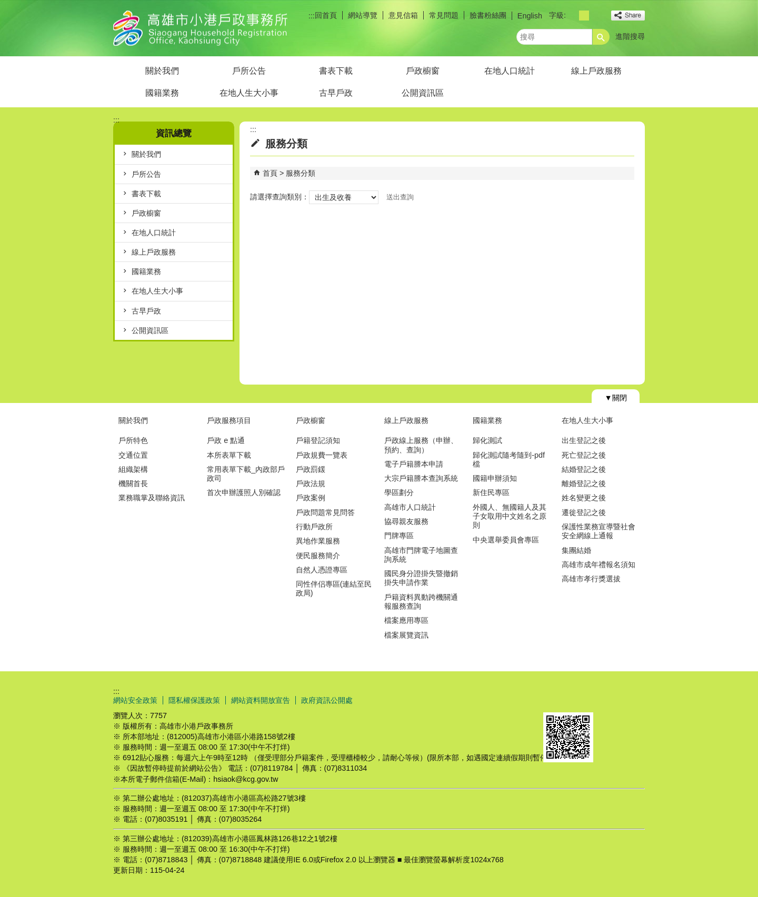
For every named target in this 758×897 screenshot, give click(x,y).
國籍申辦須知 (495, 478)
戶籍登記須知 (318, 440)
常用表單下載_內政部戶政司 (246, 473)
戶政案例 (310, 497)
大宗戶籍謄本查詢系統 (421, 478)
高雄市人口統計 (410, 507)
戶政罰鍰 (310, 469)
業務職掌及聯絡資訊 (151, 497)
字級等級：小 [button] (572, 15)
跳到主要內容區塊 (5, 5)
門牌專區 (399, 535)
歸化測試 (487, 440)
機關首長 (133, 483)
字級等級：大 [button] (595, 15)
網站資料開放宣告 (260, 700)
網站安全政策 (135, 700)
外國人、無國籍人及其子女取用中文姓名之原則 (509, 516)
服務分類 (300, 173)
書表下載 (336, 70)
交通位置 (133, 455)
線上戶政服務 (596, 70)
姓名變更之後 (584, 497)
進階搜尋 (630, 36)
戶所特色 (133, 440)
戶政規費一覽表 (321, 455)
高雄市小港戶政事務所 (202, 28)
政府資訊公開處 (327, 700)
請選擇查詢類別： (279, 197)
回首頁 (326, 15)
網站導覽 (362, 15)
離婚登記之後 (584, 483)
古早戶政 (336, 92)
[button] (601, 37)
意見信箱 (403, 15)
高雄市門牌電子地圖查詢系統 (421, 554)
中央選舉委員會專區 (506, 540)
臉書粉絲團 (488, 15)
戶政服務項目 (229, 420)
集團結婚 (576, 550)
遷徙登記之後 (584, 512)
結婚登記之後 (584, 469)
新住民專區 (491, 492)
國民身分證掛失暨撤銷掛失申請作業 (421, 578)
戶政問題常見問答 (325, 512)
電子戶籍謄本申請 (413, 464)
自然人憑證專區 (321, 570)
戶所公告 (249, 70)
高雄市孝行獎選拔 (591, 579)
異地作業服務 (318, 541)
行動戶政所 (314, 526)
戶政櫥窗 (423, 70)
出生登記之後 (584, 440)
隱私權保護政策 (194, 700)
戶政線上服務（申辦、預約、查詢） (421, 444)
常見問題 (443, 15)
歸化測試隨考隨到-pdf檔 (509, 459)
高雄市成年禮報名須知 (598, 564)
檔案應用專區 (406, 620)
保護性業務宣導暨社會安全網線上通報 (598, 531)
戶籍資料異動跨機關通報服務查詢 (421, 601)
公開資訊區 (423, 92)
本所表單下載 (229, 455)
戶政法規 (310, 483)
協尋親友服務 (406, 521)
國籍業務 (162, 92)
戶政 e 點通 (226, 440)
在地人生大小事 (249, 92)
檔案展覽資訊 (406, 635)
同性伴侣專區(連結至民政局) (334, 588)
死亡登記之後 (584, 455)
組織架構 (133, 469)
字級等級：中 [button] (584, 16)
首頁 (270, 173)
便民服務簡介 (318, 555)
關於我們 (162, 70)
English (529, 16)
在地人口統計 (509, 70)
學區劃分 (399, 492)
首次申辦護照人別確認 (244, 492)
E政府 (554, 699)
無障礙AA (606, 699)
